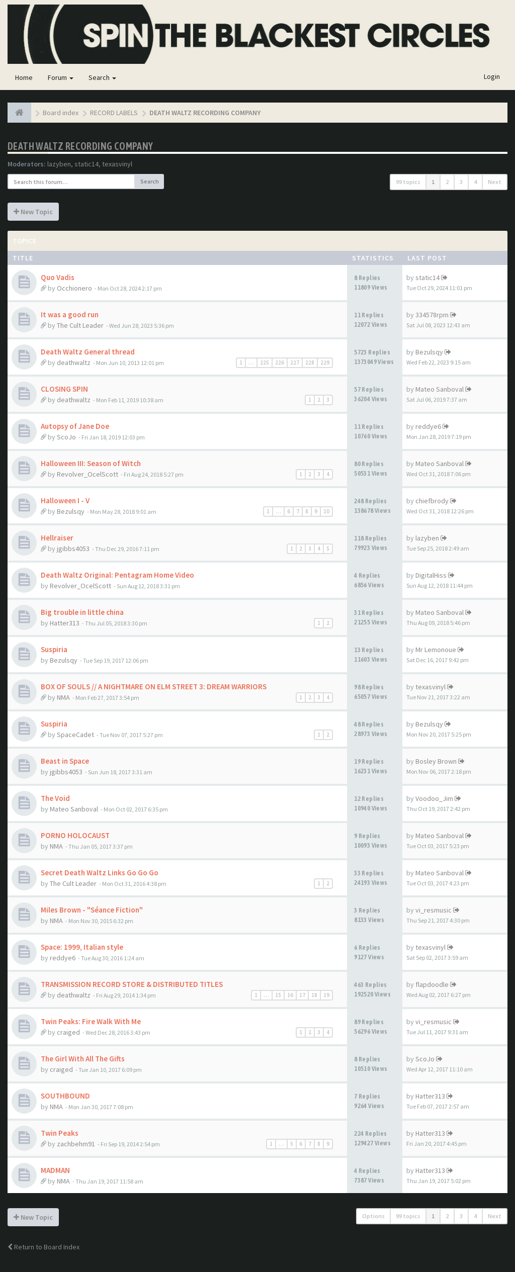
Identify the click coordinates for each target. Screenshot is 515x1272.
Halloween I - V (65, 500)
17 (302, 994)
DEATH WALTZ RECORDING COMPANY (80, 146)
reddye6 (428, 426)
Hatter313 (64, 622)
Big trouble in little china (82, 612)
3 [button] (461, 182)
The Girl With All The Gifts (83, 1058)
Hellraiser (57, 537)
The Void (55, 798)
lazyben (59, 163)
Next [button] (494, 182)
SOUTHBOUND (65, 1096)
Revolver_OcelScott (87, 474)
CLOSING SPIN (64, 389)
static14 (86, 163)
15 (278, 994)
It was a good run (70, 314)
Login (492, 76)
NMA (63, 697)
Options (373, 1216)
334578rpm (432, 314)
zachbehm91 (76, 1143)
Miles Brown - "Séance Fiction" (92, 910)
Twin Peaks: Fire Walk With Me (91, 1021)
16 (290, 994)
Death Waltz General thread (88, 351)
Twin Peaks (59, 1133)
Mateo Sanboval (439, 389)
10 (326, 511)
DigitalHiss (431, 575)
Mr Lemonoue (435, 649)
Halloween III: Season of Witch (91, 463)
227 (294, 362)
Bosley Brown (436, 761)
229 (324, 362)
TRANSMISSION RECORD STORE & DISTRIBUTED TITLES (132, 984)
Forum (60, 77)
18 (314, 994)
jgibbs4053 (73, 548)
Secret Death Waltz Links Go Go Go (99, 872)
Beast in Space (65, 761)
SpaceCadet (75, 734)
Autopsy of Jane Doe (75, 426)
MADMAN (55, 1170)
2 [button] (447, 182)
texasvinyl (117, 163)
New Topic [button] (33, 211)
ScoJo (66, 436)
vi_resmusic (433, 910)
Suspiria (54, 649)
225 (264, 362)
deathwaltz (74, 362)
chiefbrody (432, 500)
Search (102, 77)
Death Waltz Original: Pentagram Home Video (117, 575)
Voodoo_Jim (434, 798)
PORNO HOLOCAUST (75, 835)
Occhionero (74, 288)
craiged (68, 1032)
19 (326, 994)
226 (279, 362)
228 (309, 362)
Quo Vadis (57, 277)
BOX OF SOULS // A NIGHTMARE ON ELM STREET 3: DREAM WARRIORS (154, 686)
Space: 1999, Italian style (82, 947)
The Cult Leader (80, 325)
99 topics (408, 182)
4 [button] (475, 182)
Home (24, 77)
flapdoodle (432, 984)
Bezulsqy (429, 351)
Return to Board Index (43, 1246)
